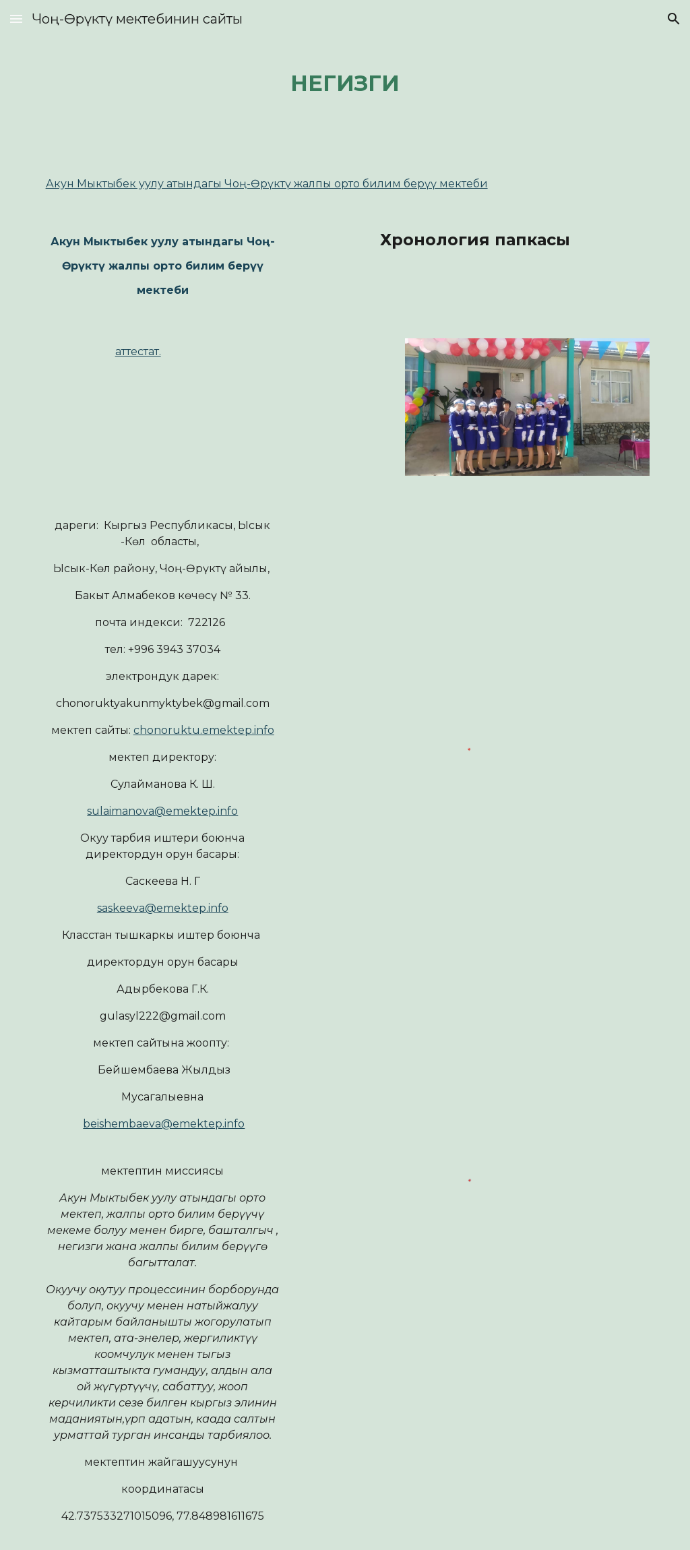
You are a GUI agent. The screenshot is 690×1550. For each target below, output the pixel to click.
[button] (16, 18)
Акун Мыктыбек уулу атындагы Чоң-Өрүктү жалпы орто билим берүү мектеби (267, 183)
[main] (344, 80)
